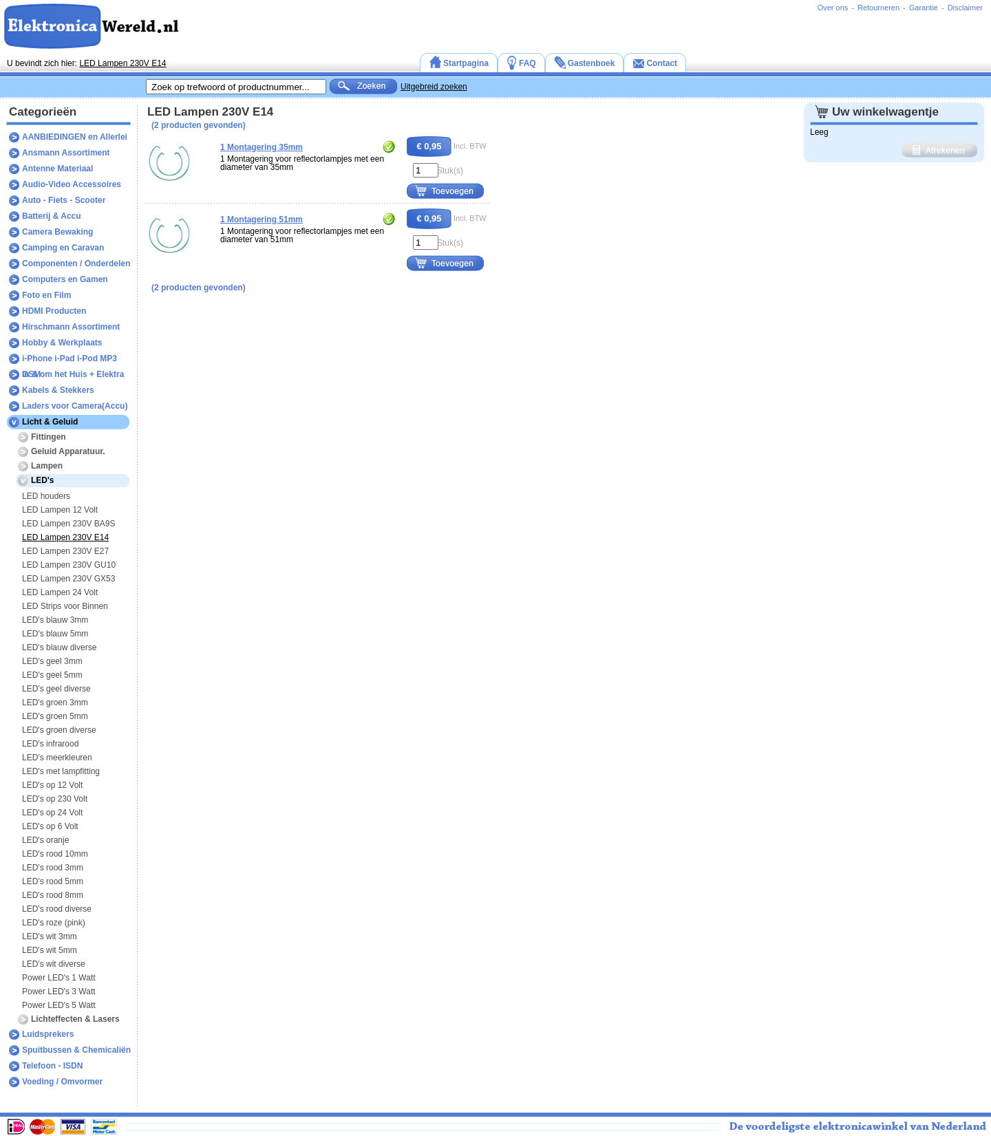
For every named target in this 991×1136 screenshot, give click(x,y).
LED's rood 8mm (52, 895)
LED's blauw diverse (59, 647)
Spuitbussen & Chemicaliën (76, 1050)
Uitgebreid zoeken (434, 87)
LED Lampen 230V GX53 (68, 578)
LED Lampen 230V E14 (122, 63)
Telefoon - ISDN (52, 1066)
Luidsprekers (48, 1034)
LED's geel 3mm (52, 661)
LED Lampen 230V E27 (65, 551)
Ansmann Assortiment (66, 153)
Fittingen (48, 437)
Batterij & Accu (51, 216)
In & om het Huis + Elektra (73, 374)
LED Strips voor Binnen (65, 606)
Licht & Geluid (50, 422)
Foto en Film (46, 295)
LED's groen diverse (59, 730)
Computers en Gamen (65, 279)
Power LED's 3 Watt (59, 991)
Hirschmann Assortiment (71, 327)
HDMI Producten (54, 311)
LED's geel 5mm (52, 675)
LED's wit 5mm (49, 950)
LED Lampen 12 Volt (60, 510)
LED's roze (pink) (53, 923)
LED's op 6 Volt (50, 826)
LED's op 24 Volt (52, 812)
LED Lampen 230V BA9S (68, 523)
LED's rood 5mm (52, 881)
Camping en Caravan (63, 248)
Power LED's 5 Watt (59, 1005)
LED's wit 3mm (49, 936)
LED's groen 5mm (55, 716)
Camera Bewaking (57, 232)
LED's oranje (45, 840)
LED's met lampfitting (61, 771)
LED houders (46, 496)
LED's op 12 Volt (52, 785)
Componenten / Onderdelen (76, 263)
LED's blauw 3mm (55, 620)
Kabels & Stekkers (58, 390)
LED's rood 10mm (55, 854)
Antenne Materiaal (57, 168)
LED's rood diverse (57, 909)
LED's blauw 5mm (55, 634)
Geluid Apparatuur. (68, 451)
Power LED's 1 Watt (59, 978)
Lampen (47, 466)
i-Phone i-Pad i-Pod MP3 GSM (69, 360)
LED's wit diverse (53, 964)
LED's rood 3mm (52, 867)
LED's (42, 480)
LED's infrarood (50, 744)
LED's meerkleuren (57, 757)
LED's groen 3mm (55, 702)
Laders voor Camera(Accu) (74, 406)
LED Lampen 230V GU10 (69, 565)
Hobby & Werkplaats (62, 342)
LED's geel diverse (56, 689)
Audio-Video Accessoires (71, 184)
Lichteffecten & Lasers (75, 1019)
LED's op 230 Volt (54, 799)
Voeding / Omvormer (62, 1081)
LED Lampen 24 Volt (60, 592)
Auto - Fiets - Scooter (63, 200)
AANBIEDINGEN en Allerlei (74, 137)
